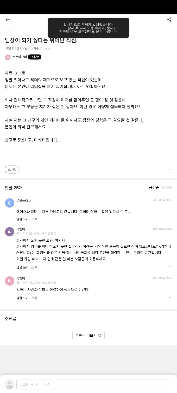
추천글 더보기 (88, 335)
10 (12, 169)
